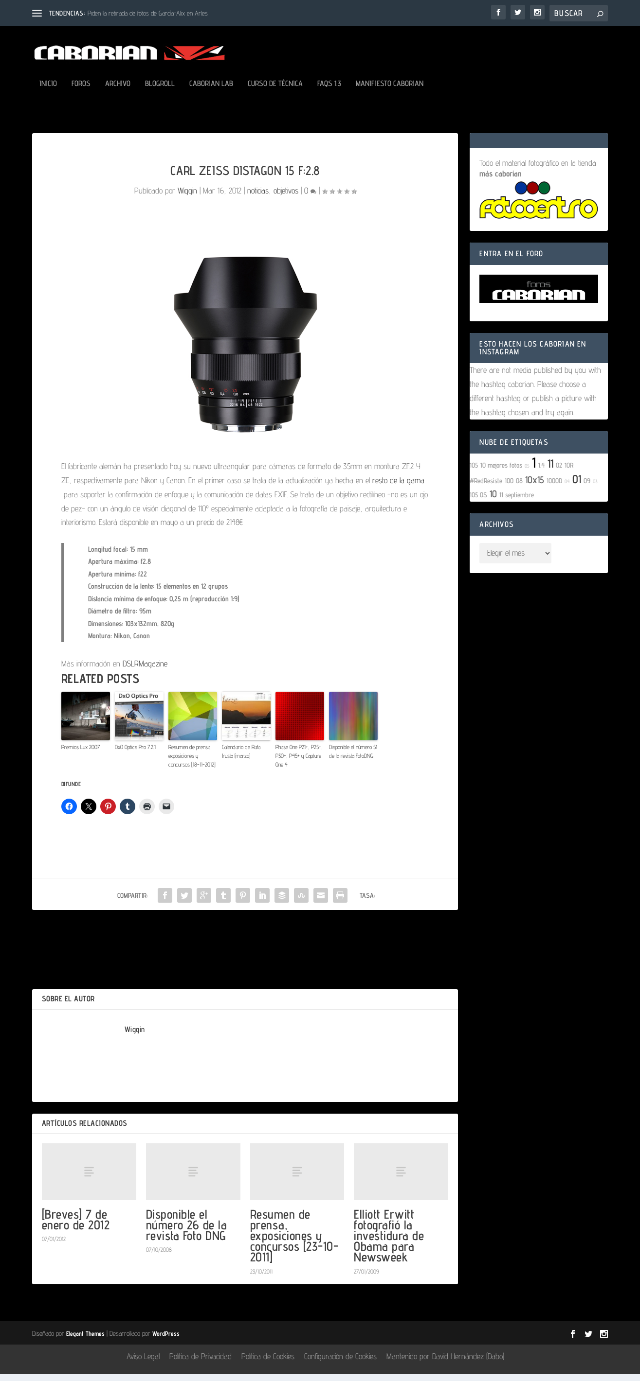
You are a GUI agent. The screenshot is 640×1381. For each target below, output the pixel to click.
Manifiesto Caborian (389, 91)
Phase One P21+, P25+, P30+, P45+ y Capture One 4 (299, 762)
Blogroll (160, 91)
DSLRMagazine (145, 670)
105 (474, 472)
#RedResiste (486, 487)
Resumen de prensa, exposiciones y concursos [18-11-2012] (192, 762)
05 (527, 472)
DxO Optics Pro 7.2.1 (135, 753)
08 (519, 487)
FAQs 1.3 (329, 91)
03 (595, 488)
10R (569, 472)
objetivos (286, 197)
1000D (554, 487)
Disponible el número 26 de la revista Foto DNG (186, 1231)
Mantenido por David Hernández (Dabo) (445, 1363)
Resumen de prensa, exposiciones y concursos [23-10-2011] (294, 1242)
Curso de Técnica (275, 91)
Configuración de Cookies (340, 1363)
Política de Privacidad (200, 1363)
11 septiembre (516, 501)
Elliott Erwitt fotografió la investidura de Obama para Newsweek (389, 1242)
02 (559, 472)
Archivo (117, 91)
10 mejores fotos (501, 472)
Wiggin (187, 197)
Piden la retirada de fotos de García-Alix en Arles (148, 13)
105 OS (478, 501)
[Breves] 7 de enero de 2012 (76, 1226)
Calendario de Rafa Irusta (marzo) (241, 758)
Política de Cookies (267, 1363)
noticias (258, 197)
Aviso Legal (143, 1363)
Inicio (48, 91)
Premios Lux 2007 (80, 753)
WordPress (166, 1340)
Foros (81, 91)
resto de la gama (398, 487)
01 (576, 486)
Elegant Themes (85, 1340)
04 (567, 488)
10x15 (534, 486)
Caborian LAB (211, 91)
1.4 (541, 472)
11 (550, 470)
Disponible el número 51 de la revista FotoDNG (353, 758)
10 (493, 501)
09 (587, 487)
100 (509, 487)
